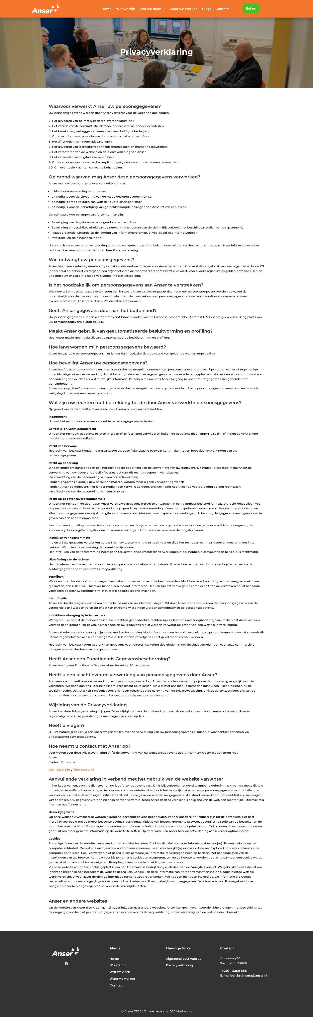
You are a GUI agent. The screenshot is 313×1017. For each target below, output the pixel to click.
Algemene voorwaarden (184, 959)
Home (107, 9)
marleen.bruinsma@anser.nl (245, 975)
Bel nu (251, 8)
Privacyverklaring (179, 965)
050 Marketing (181, 1011)
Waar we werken (184, 9)
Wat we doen (150, 9)
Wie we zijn (125, 9)
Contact (222, 9)
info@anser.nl (84, 769)
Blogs (206, 9)
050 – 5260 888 (59, 769)
